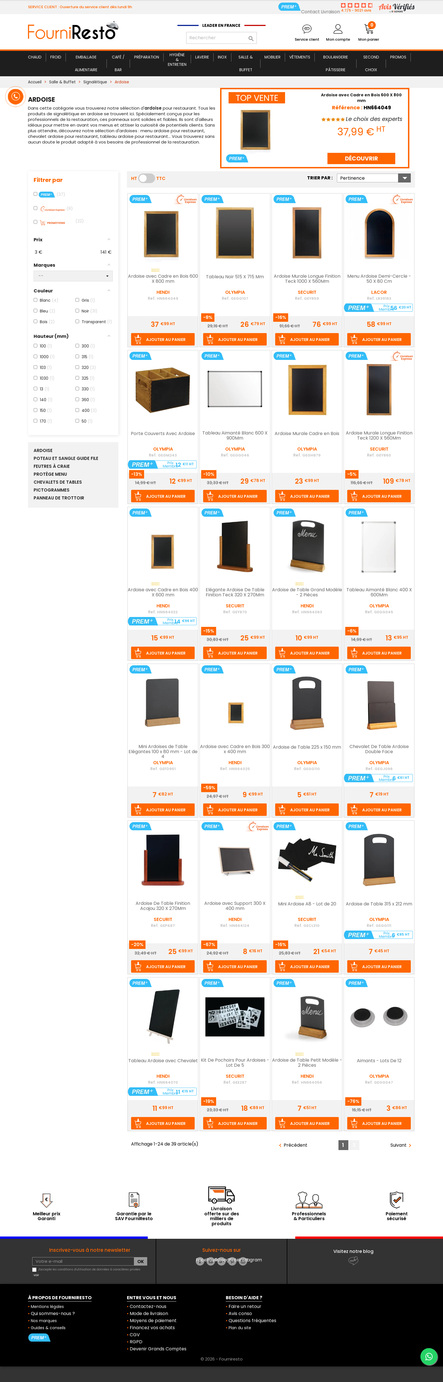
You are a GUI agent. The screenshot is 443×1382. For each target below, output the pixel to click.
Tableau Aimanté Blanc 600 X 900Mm (235, 436)
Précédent (292, 1145)
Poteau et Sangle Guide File (66, 458)
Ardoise (43, 450)
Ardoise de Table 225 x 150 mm (307, 747)
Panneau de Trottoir (59, 498)
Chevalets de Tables (58, 482)
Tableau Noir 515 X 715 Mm (235, 277)
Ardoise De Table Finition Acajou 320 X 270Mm (163, 906)
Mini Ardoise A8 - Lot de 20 (307, 904)
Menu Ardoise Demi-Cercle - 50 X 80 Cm (379, 279)
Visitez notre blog (353, 1251)
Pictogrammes (52, 490)
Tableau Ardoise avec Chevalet (163, 1061)
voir (36, 1275)
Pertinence (375, 177)
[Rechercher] (221, 38)
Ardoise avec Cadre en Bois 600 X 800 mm (163, 279)
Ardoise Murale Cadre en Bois (307, 434)
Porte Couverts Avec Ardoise (163, 434)
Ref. (152, 298)
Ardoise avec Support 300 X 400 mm (235, 906)
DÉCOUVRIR (361, 158)
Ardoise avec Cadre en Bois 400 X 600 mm (163, 592)
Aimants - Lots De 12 (379, 1061)
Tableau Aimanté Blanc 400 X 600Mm (379, 592)
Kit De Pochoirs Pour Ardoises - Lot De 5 (235, 1063)
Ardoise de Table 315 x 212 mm (379, 904)
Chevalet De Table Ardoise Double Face (379, 749)
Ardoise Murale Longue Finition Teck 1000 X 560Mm (307, 279)
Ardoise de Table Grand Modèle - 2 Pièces (307, 592)
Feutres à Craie (52, 466)
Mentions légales (47, 1306)
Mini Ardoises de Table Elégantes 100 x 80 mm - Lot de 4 (163, 752)
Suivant (401, 1145)
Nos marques (44, 1321)
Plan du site (240, 1328)
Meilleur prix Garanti (46, 1216)
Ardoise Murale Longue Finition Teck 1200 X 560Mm (379, 436)
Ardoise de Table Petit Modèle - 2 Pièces (307, 1063)
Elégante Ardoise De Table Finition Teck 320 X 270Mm (235, 592)
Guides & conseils (48, 1328)
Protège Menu (50, 474)
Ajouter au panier (166, 339)
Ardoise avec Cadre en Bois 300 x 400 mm (235, 749)
